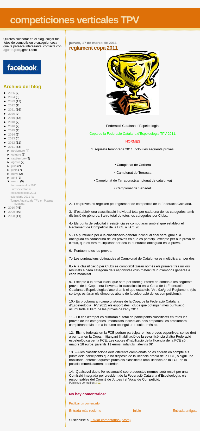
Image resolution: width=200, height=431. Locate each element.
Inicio (137, 411)
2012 (12, 142)
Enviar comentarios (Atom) (111, 420)
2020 (12, 113)
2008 (12, 215)
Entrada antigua (185, 411)
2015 (12, 130)
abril (14, 177)
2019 (12, 117)
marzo (15, 181)
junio (14, 169)
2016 (12, 126)
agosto (16, 162)
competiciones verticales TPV (74, 19)
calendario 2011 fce (22, 196)
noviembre (18, 150)
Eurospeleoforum (21, 189)
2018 (12, 122)
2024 (12, 97)
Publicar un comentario (84, 403)
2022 (12, 105)
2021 (12, 109)
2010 (12, 207)
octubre (16, 154)
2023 (12, 101)
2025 (12, 92)
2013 (12, 138)
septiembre (19, 158)
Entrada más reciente (85, 411)
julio (14, 166)
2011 (12, 146)
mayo (15, 173)
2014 (12, 134)
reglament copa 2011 (23, 192)
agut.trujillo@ (12, 50)
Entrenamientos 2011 (23, 185)
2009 (12, 211)
